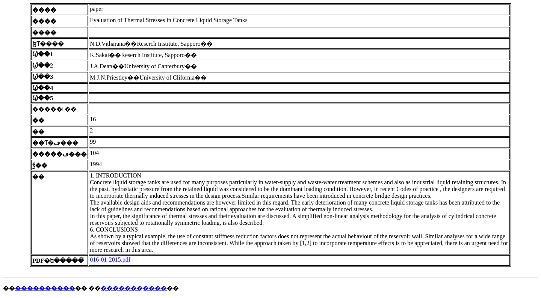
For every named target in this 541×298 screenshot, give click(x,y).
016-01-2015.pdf (110, 259)
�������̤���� (134, 288)
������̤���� (45, 288)
